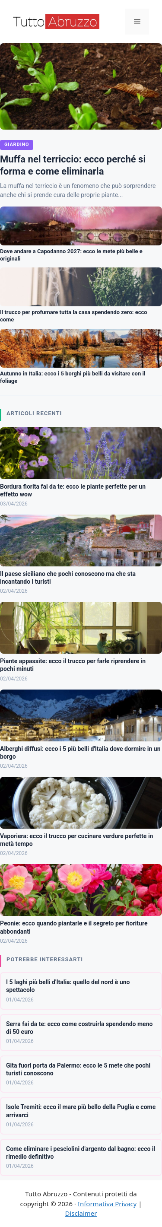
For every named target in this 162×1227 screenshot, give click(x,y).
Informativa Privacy (107, 1203)
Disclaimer (81, 1213)
